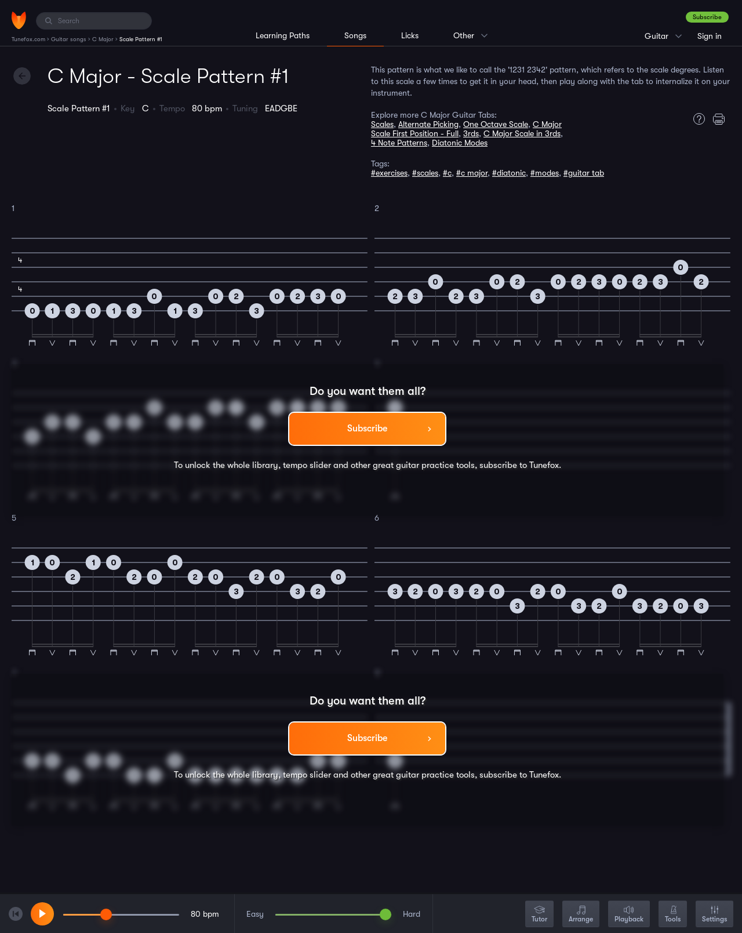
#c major (472, 172)
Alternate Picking (428, 124)
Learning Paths (283, 35)
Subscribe (707, 17)
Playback (628, 915)
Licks (410, 35)
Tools (673, 915)
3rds (471, 133)
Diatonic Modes (460, 142)
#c (447, 172)
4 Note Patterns (399, 142)
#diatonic (509, 172)
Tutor (539, 915)
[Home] (19, 20)
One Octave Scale (495, 124)
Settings (714, 915)
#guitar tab (583, 172)
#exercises (389, 172)
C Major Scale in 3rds (522, 133)
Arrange (581, 915)
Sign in (709, 36)
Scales (382, 124)
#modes (544, 172)
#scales (425, 172)
